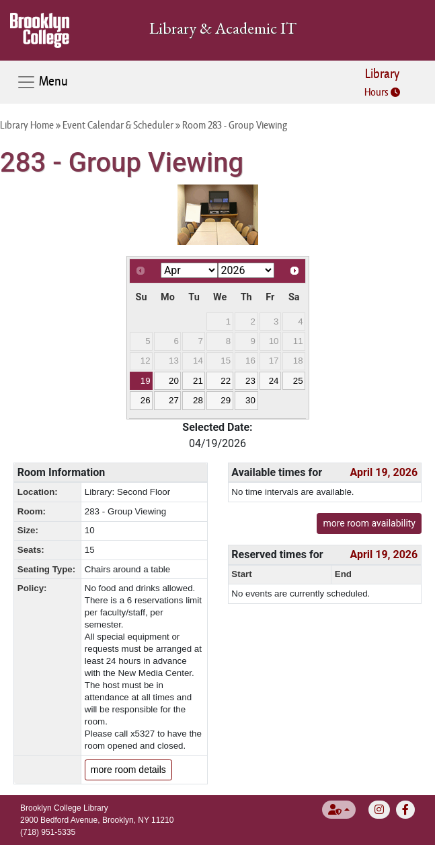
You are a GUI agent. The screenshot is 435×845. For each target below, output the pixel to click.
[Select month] (189, 270)
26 (146, 400)
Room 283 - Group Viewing (234, 125)
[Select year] (246, 270)
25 (298, 381)
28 (198, 400)
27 (174, 400)
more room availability (369, 523)
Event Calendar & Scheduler (118, 125)
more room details (128, 769)
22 (226, 381)
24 (274, 381)
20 (174, 381)
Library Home (27, 125)
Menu (42, 82)
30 (250, 400)
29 (226, 400)
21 (198, 381)
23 (250, 381)
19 (146, 381)
